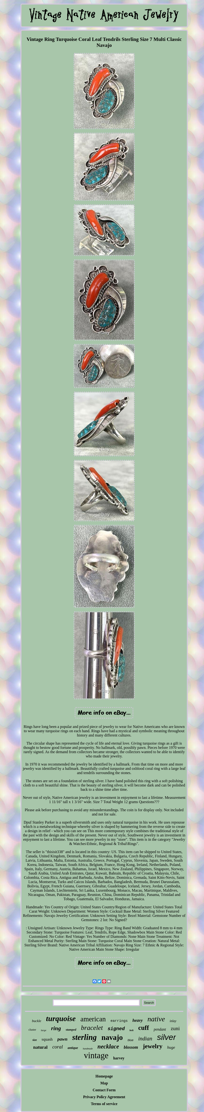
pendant (160, 1029)
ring (56, 1028)
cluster (32, 1029)
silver (166, 1037)
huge (171, 1047)
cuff (143, 1027)
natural (40, 1047)
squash (47, 1039)
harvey (118, 1058)
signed (116, 1029)
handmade (88, 1048)
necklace (108, 1046)
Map (104, 1083)
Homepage (104, 1076)
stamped (71, 1029)
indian (145, 1039)
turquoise (61, 1018)
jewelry (152, 1046)
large (43, 1030)
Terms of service (104, 1104)
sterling (84, 1037)
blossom (131, 1047)
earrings (119, 1021)
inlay (173, 1021)
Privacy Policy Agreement (104, 1097)
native (156, 1019)
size (34, 1040)
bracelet (92, 1027)
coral (57, 1047)
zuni (175, 1028)
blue (130, 1040)
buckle (36, 1021)
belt (132, 1030)
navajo (112, 1037)
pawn (62, 1039)
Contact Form (104, 1090)
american (93, 1019)
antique (73, 1048)
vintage (96, 1055)
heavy (138, 1020)
